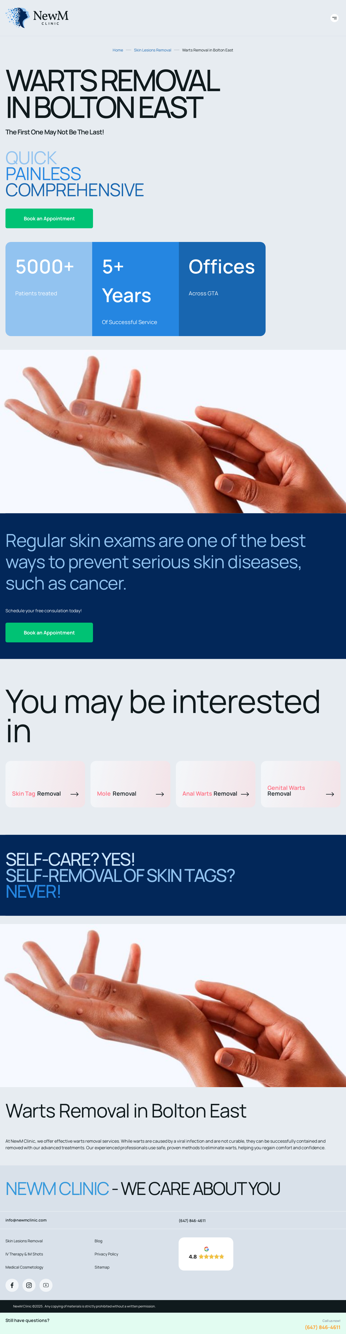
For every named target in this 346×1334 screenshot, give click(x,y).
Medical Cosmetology (24, 1267)
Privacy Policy (106, 1254)
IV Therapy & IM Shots (24, 1254)
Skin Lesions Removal (152, 50)
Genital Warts (301, 790)
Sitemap (102, 1267)
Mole (130, 793)
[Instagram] (29, 1285)
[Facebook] (12, 1285)
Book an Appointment (49, 218)
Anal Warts (215, 793)
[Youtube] (46, 1285)
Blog (98, 1240)
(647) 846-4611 (323, 1327)
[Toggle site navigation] (334, 18)
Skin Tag (45, 793)
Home (118, 50)
